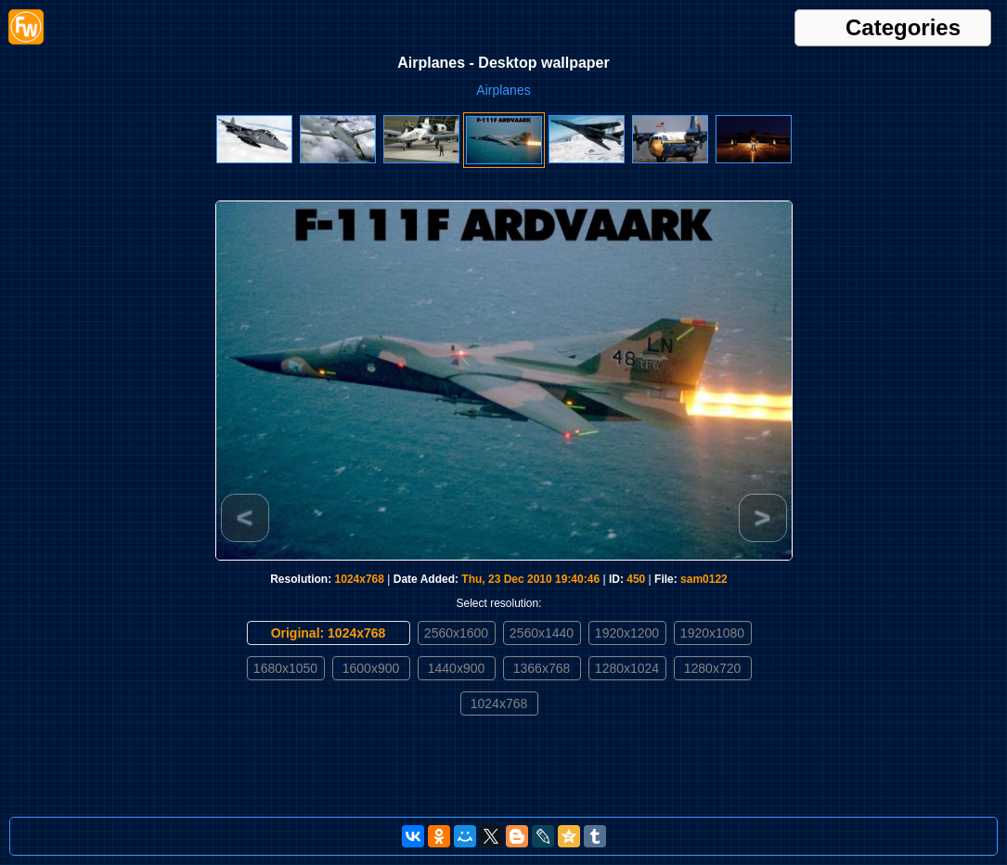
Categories (903, 28)
